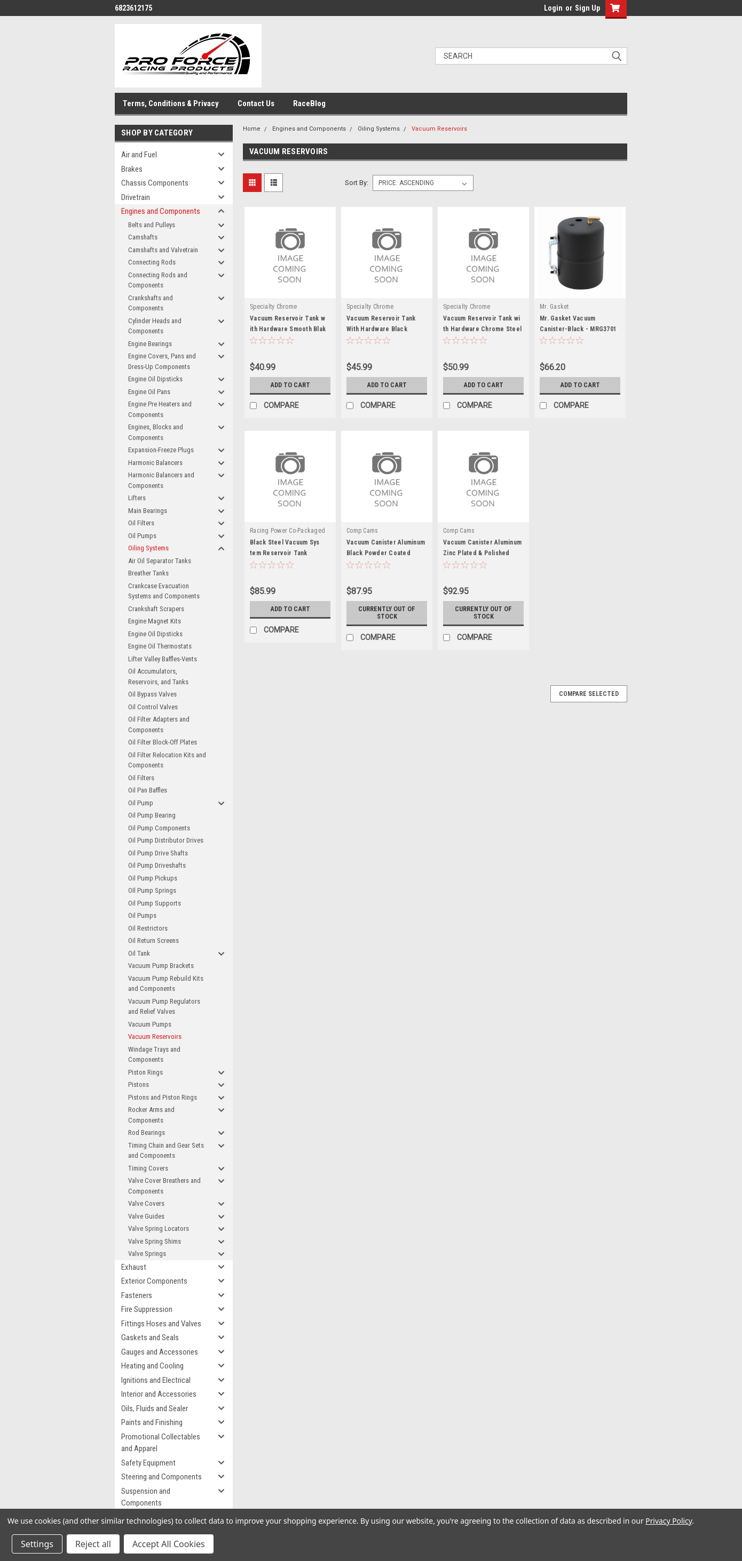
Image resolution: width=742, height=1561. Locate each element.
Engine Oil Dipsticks (155, 379)
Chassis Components (154, 183)
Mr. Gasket (554, 306)
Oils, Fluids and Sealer (154, 1408)
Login (553, 8)
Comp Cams (362, 530)
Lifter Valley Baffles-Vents (162, 659)
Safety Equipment (148, 1463)
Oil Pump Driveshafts (157, 865)
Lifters (137, 498)
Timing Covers (148, 1168)
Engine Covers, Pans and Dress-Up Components (162, 361)
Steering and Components (161, 1477)
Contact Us (256, 103)
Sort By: (356, 183)
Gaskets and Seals (150, 1337)
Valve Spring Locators (158, 1228)
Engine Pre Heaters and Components (160, 409)
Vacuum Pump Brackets (161, 966)
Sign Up (587, 8)
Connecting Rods (152, 262)
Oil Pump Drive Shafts (158, 853)
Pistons (138, 1084)
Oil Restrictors (148, 928)
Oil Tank (139, 953)
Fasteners (136, 1295)
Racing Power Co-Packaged (287, 530)
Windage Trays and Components (154, 1054)
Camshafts (142, 237)
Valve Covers (146, 1203)
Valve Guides (146, 1216)
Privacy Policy (668, 1521)
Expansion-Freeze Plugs (161, 450)
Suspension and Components (145, 1497)
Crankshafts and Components (150, 303)
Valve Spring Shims (154, 1241)
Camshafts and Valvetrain (163, 250)
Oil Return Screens (153, 940)
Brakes (132, 169)
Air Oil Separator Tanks (159, 561)
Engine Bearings (150, 344)
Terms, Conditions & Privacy (171, 103)
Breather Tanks (148, 573)
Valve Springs (147, 1254)
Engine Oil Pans (149, 392)
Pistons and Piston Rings (162, 1097)
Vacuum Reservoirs (154, 1036)
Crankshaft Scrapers (156, 609)
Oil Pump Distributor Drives (165, 840)
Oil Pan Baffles (147, 790)
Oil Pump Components (159, 828)
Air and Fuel (139, 154)
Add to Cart (290, 385)
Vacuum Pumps (149, 1024)
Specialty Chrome (273, 306)
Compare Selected (589, 694)
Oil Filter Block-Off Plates (162, 742)
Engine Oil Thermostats (160, 646)
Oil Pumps (142, 536)
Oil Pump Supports (154, 903)
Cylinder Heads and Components (154, 326)
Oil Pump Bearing (152, 815)
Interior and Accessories (158, 1394)
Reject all (93, 1544)
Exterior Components (154, 1281)
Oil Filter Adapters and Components (159, 724)
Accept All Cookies (168, 1544)
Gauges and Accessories (159, 1352)
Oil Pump (140, 803)
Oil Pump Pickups (152, 878)
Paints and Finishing (152, 1422)
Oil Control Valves (153, 707)
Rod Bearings (146, 1132)
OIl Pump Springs (152, 890)
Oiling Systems (148, 548)
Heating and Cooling (152, 1366)
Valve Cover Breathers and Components (164, 1185)
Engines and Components (160, 211)
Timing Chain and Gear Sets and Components (166, 1150)
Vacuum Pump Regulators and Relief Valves (164, 1006)
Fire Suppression (146, 1309)
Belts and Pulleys (151, 225)
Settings (37, 1544)
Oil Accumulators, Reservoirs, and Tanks (158, 676)
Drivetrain (135, 197)
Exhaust (133, 1267)
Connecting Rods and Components (157, 280)
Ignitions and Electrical (156, 1380)
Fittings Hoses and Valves (161, 1323)
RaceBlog (309, 103)
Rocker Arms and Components (151, 1115)
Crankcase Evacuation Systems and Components (164, 591)
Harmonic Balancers (155, 463)
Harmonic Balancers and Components (161, 480)
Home (252, 128)
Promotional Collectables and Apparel (160, 1443)
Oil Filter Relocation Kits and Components (167, 760)
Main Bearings (147, 511)
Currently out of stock (387, 613)
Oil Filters (141, 523)
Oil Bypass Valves (152, 694)
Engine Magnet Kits (154, 621)
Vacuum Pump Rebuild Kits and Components (165, 983)
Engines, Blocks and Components (155, 432)
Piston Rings (145, 1072)
